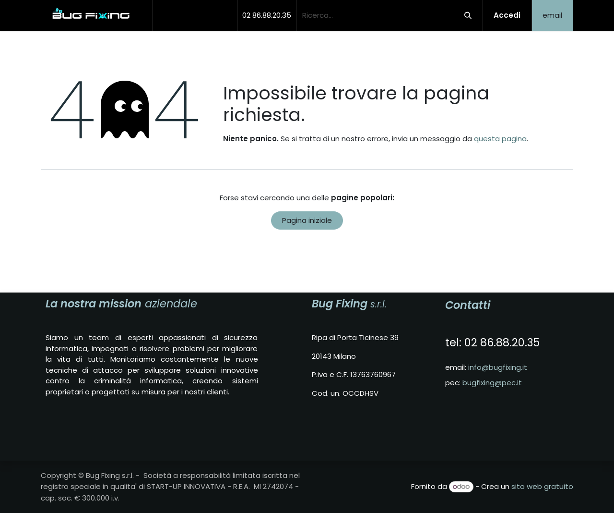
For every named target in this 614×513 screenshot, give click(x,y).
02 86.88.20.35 (266, 15)
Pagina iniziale (307, 220)
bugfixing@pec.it (492, 383)
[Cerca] (467, 15)
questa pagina (500, 139)
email (552, 15)
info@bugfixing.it (497, 367)
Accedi (507, 15)
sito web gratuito (542, 486)
